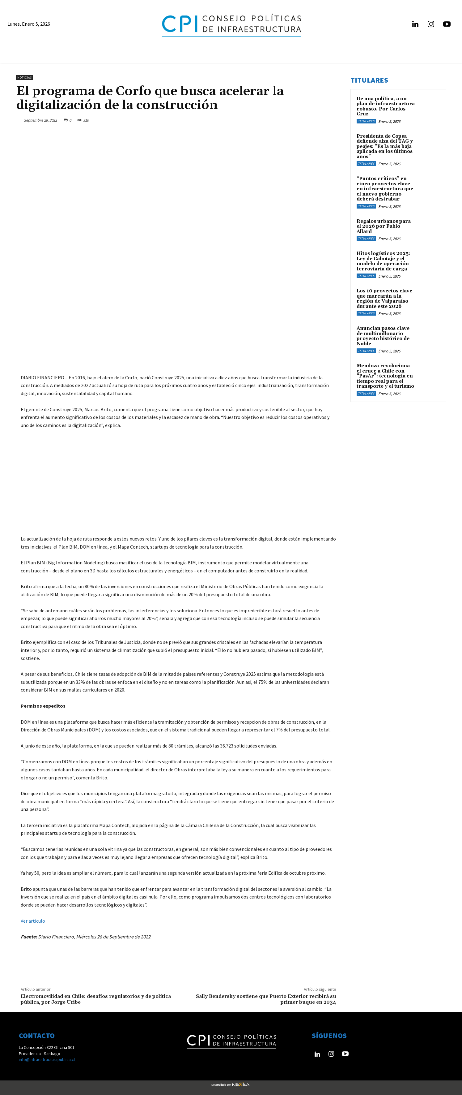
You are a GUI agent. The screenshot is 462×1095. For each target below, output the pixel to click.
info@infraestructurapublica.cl (47, 1059)
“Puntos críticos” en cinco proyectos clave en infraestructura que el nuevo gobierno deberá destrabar (385, 189)
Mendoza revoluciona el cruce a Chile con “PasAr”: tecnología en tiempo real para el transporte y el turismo (385, 376)
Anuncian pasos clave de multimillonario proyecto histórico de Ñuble (383, 336)
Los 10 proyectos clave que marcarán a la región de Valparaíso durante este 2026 (384, 298)
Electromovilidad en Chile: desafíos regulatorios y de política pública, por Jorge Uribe (96, 999)
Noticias (24, 77)
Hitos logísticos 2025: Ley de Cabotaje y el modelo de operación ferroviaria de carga (383, 261)
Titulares (366, 121)
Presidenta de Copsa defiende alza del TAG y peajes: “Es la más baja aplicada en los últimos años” (385, 146)
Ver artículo (33, 921)
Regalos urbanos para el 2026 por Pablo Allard (384, 226)
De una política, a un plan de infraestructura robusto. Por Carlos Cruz (386, 106)
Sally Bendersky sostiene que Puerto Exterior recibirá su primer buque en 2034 (266, 999)
